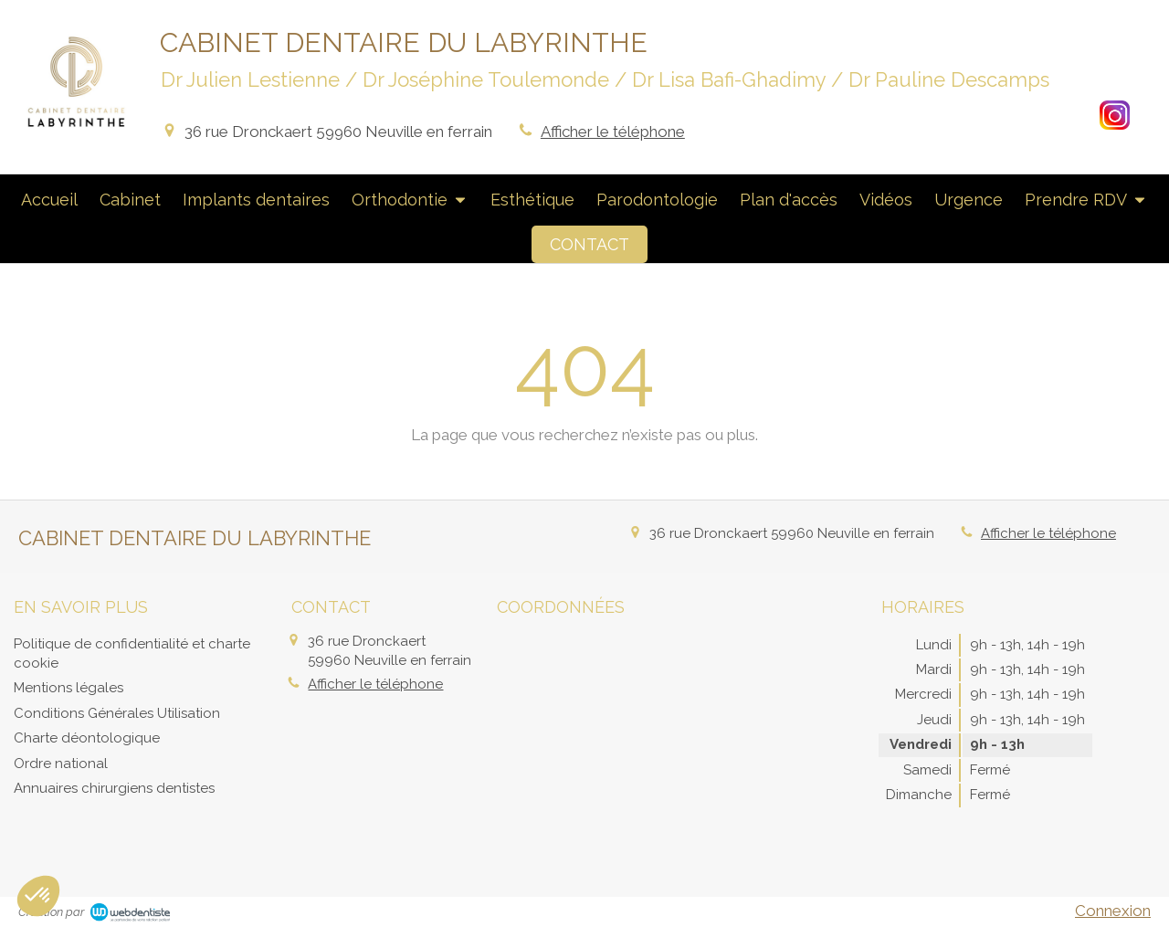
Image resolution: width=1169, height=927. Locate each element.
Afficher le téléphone (613, 131)
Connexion (1113, 910)
